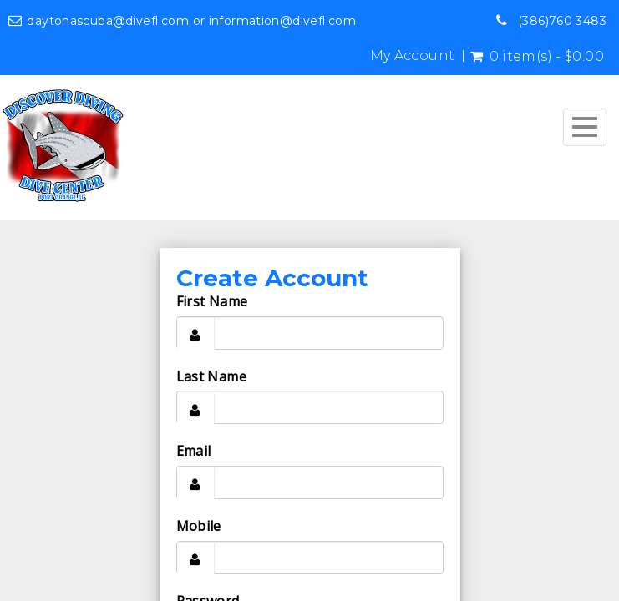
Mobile (198, 526)
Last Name (211, 376)
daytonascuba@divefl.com (108, 20)
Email (193, 451)
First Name (212, 301)
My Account (412, 56)
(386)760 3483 (562, 20)
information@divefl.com (282, 20)
